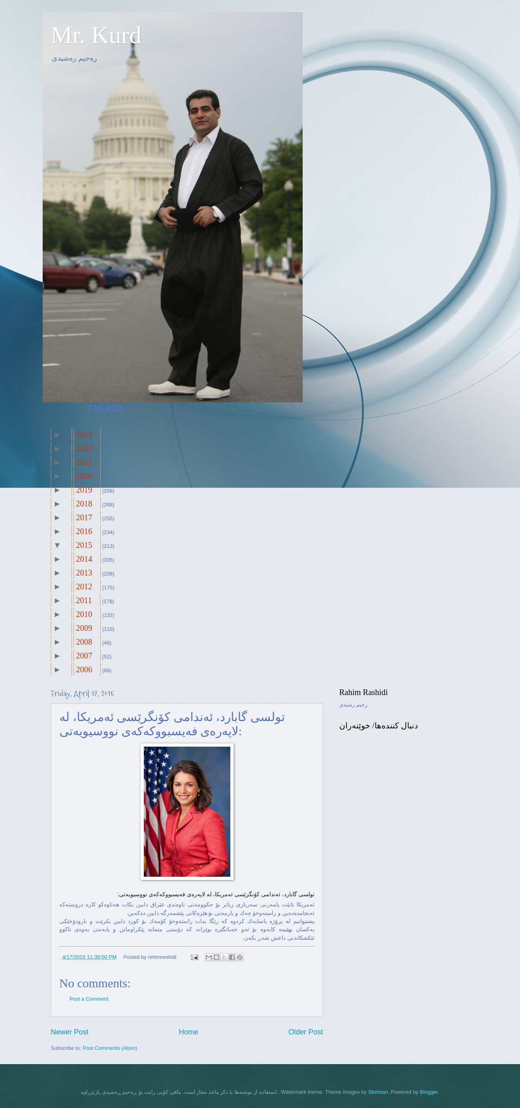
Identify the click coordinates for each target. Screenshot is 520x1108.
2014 (84, 558)
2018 (84, 503)
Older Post (305, 1032)
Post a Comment (88, 999)
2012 (84, 586)
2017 (84, 517)
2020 (84, 475)
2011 (84, 600)
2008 (84, 641)
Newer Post (70, 1032)
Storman (378, 1092)
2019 (84, 489)
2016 (84, 531)
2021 (84, 462)
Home (188, 1032)
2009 (84, 628)
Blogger (429, 1092)
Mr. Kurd (96, 35)
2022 (84, 448)
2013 (84, 572)
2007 (84, 655)
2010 (84, 614)
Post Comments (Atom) (110, 1048)
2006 (84, 669)
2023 (84, 434)
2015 (84, 545)
